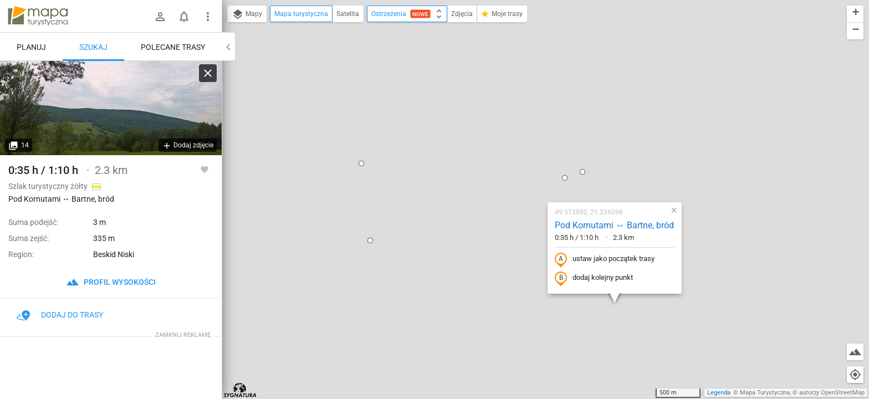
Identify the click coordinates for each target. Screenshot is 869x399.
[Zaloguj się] (160, 16)
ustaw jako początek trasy (537, 149)
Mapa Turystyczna (765, 392)
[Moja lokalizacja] (855, 374)
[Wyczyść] (208, 73)
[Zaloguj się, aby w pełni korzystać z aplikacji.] (204, 169)
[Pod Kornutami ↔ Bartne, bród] (111, 108)
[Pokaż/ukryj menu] (208, 16)
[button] (294, 54)
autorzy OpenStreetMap (832, 392)
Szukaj (93, 47)
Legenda (718, 392)
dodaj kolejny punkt (526, 168)
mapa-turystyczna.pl (37, 16)
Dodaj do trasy (60, 314)
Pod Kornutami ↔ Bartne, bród (546, 115)
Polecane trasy (173, 47)
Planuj (31, 47)
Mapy (247, 14)
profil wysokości (111, 282)
